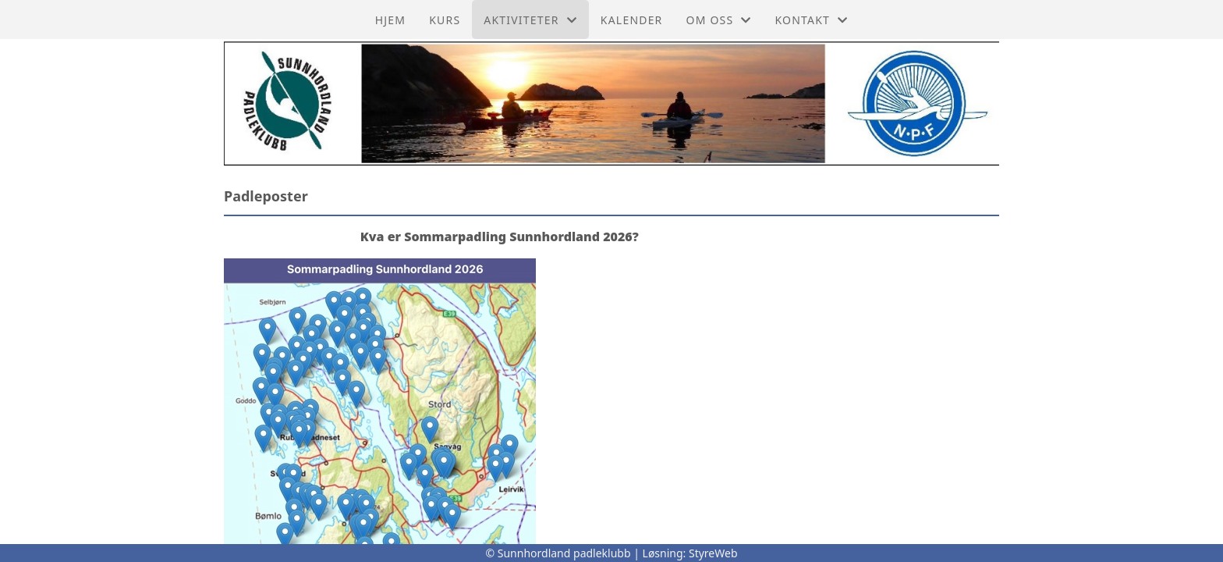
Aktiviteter (530, 19)
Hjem (390, 19)
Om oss (719, 19)
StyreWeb (713, 553)
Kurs (444, 19)
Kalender (632, 19)
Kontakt (812, 19)
